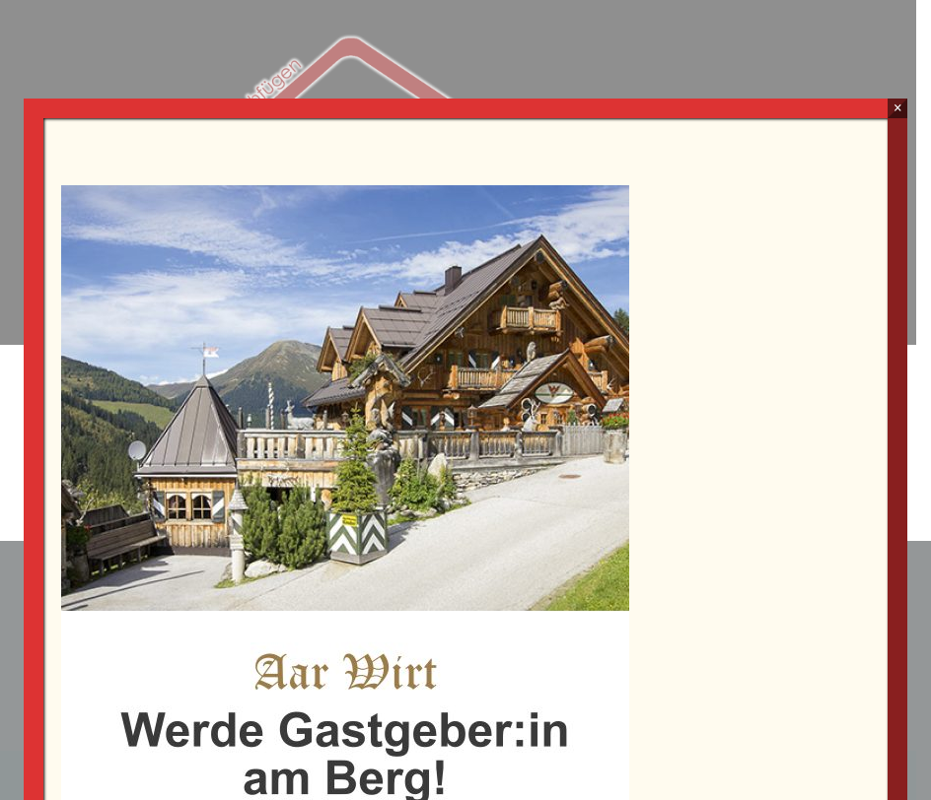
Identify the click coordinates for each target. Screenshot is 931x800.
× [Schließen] (898, 108)
